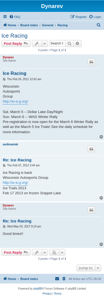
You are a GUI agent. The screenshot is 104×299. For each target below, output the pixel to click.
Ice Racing (14, 36)
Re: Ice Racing (17, 160)
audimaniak (10, 144)
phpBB (38, 288)
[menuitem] (14, 17)
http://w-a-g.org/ (15, 101)
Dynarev (8, 57)
